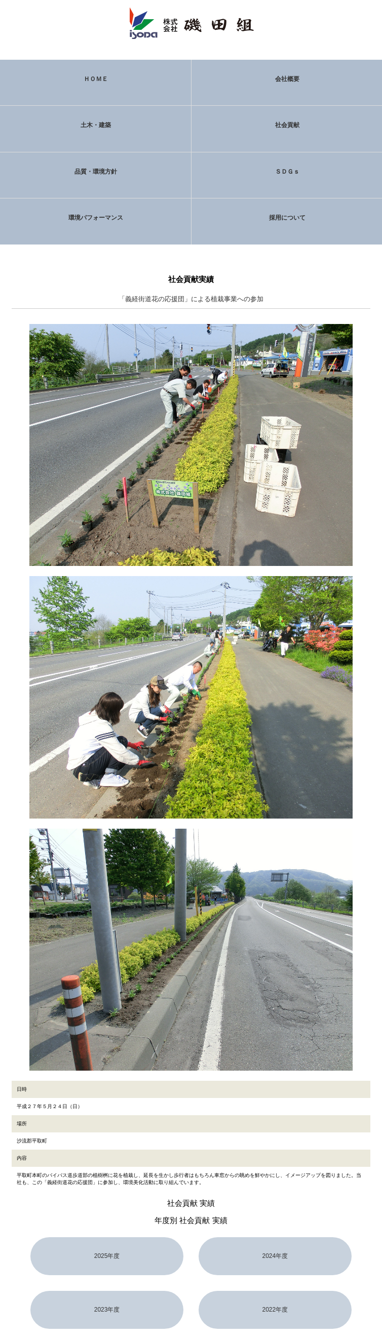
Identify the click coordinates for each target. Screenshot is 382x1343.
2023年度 (107, 1309)
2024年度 (275, 1255)
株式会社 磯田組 (191, 22)
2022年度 (275, 1309)
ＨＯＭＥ (96, 79)
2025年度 (107, 1255)
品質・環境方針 (95, 171)
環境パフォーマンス (95, 217)
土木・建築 (96, 125)
